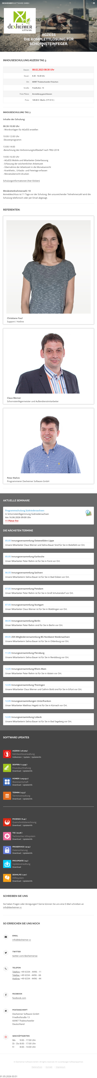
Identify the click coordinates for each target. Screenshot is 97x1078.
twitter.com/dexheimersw (24, 955)
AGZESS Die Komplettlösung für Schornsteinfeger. (49, 39)
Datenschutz (37, 1067)
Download (16, 771)
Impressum (60, 1067)
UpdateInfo (36, 757)
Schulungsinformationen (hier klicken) (21, 180)
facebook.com (19, 998)
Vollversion (17, 757)
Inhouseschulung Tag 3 (16, 112)
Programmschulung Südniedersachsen (24, 510)
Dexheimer (15, 3)
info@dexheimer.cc (12, 907)
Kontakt (49, 1067)
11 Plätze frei (11, 520)
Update (27, 757)
